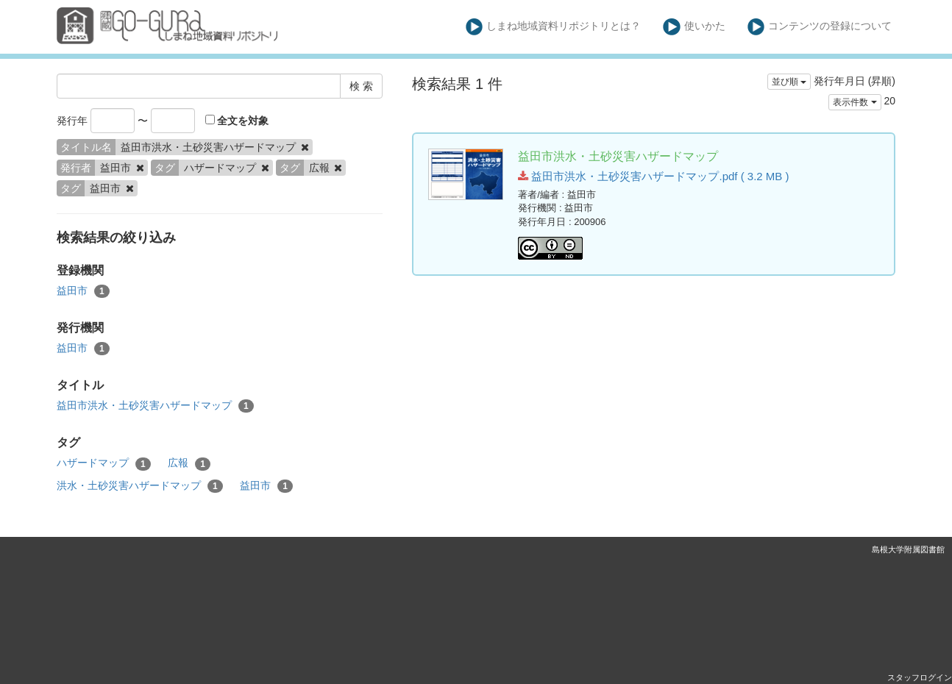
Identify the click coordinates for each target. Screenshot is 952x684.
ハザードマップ (104, 463)
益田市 (83, 291)
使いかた (694, 26)
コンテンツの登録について (819, 26)
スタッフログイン (919, 677)
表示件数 (854, 102)
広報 (189, 463)
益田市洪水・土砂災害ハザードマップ (155, 406)
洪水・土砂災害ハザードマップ (140, 486)
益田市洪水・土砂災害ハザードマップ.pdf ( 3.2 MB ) (653, 176)
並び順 (789, 81)
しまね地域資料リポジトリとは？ (554, 26)
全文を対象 (237, 121)
